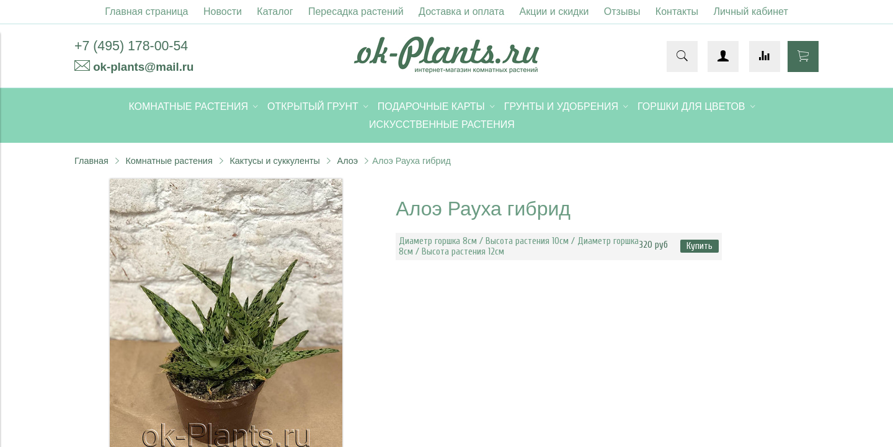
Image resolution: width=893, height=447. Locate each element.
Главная (91, 161)
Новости (222, 11)
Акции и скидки (554, 11)
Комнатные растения (168, 161)
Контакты (676, 11)
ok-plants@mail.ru (143, 66)
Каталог (275, 11)
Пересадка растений (356, 11)
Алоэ (347, 161)
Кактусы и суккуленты (274, 161)
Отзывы (622, 11)
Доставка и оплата (461, 11)
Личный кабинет (750, 11)
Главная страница (146, 11)
